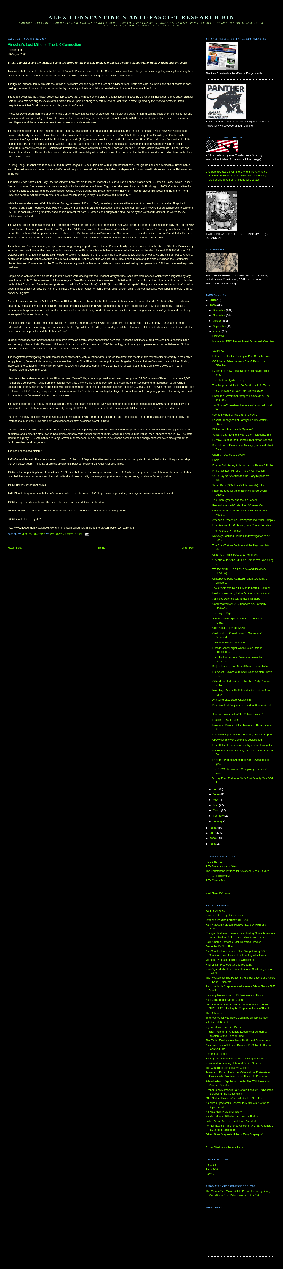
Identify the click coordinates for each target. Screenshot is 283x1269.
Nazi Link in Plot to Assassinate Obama (229, 964)
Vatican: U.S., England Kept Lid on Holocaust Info (241, 434)
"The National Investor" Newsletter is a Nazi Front (235, 1098)
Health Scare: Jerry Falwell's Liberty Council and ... (242, 593)
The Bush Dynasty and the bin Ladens (234, 500)
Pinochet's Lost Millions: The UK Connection (238, 470)
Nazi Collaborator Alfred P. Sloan (225, 999)
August (217, 331)
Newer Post (15, 547)
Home (101, 547)
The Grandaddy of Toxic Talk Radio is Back (237, 390)
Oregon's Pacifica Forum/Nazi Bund (227, 919)
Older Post (188, 547)
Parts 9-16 (212, 1169)
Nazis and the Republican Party (224, 915)
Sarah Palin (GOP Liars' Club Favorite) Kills (238, 485)
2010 (213, 300)
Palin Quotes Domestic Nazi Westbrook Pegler (233, 941)
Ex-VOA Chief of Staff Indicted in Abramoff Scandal (242, 440)
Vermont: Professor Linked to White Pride (230, 959)
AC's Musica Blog (216, 880)
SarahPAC (218, 350)
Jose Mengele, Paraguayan (228, 642)
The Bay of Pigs (221, 613)
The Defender (214, 1013)
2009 (213, 305)
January (218, 821)
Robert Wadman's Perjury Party (224, 1147)
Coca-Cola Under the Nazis (228, 627)
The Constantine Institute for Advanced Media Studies (237, 871)
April (216, 805)
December (219, 310)
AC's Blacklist (214, 861)
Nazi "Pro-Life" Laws (218, 893)
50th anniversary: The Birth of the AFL (234, 414)
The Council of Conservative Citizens (227, 1067)
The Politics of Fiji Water (226, 530)
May (216, 799)
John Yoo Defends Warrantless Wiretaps (236, 598)
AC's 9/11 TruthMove (218, 875)
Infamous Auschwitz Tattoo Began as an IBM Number (237, 1017)
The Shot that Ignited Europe (229, 380)
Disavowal (218, 336)
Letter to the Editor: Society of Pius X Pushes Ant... (242, 356)
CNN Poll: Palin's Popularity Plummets (235, 554)
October (218, 320)
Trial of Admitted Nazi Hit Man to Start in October (241, 587)
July (215, 789)
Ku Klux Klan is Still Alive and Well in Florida (232, 1116)
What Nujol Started (217, 1022)
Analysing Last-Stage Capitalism (231, 699)
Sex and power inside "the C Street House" (237, 714)
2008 (213, 827)
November (219, 315)
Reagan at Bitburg (216, 1053)
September (220, 326)
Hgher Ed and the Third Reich (223, 1027)
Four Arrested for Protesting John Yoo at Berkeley (241, 525)
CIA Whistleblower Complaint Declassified (237, 739)
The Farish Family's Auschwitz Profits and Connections (238, 1040)
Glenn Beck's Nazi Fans (220, 946)
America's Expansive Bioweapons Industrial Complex (243, 520)
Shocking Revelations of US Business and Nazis (234, 995)
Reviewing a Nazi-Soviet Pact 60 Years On (237, 505)
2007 (213, 833)
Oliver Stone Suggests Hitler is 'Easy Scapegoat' (234, 1134)
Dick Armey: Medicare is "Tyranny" (232, 429)
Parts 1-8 (211, 1164)
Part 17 (210, 1173)
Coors (215, 460)
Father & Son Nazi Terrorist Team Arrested (231, 1121)
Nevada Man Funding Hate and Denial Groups (233, 1063)
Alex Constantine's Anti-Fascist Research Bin (141, 17)
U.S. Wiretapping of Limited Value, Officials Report (242, 734)
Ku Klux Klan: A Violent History (224, 1111)
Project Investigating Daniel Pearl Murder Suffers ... (242, 666)
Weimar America (215, 910)
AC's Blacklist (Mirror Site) (221, 866)
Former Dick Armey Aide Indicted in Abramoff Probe (242, 465)
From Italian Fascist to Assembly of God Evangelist (242, 745)
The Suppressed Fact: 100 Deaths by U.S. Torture (242, 385)
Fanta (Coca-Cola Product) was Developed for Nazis (237, 1058)
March (217, 810)
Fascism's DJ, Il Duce (225, 719)
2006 (213, 838)
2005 (213, 843)
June (216, 794)
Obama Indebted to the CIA (228, 454)
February (218, 815)
